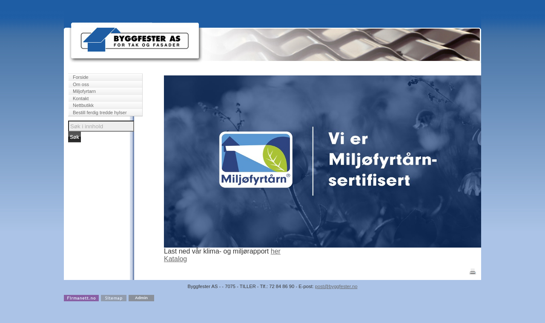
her (276, 251)
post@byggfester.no (336, 286)
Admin (141, 297)
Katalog (175, 258)
